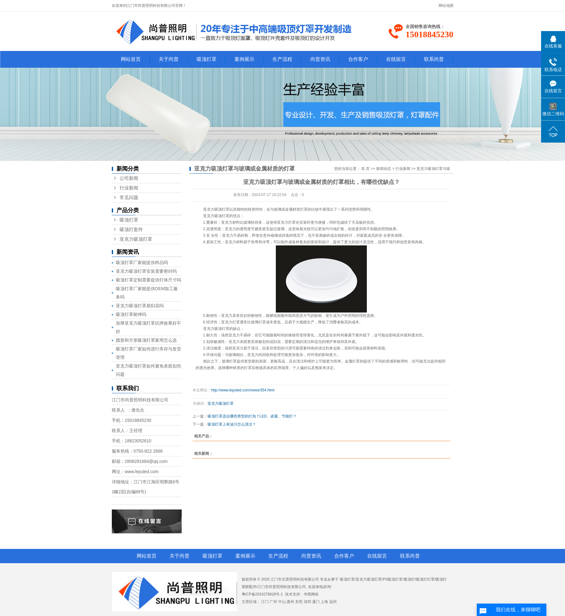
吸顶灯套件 (131, 229)
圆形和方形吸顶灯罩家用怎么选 (146, 340)
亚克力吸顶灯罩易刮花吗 (140, 305)
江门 (265, 602)
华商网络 (311, 594)
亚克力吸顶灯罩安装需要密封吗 (146, 271)
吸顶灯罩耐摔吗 (131, 314)
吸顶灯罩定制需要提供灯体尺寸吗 (148, 279)
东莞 (299, 602)
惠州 (290, 602)
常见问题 (129, 197)
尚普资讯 (320, 59)
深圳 (307, 602)
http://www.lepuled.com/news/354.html (243, 390)
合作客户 (358, 59)
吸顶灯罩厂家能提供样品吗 (142, 262)
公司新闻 (129, 178)
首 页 (365, 169)
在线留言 (396, 59)
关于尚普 (169, 59)
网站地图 (446, 5)
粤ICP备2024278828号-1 (262, 594)
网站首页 (131, 59)
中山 (282, 602)
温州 (333, 602)
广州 (273, 602)
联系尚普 (434, 59)
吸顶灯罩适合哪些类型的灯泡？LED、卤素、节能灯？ (252, 416)
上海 (324, 602)
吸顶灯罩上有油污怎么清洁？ (231, 424)
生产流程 (282, 59)
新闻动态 (383, 169)
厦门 (316, 602)
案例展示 (244, 59)
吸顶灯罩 (206, 59)
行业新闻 (129, 187)
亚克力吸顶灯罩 (136, 239)
